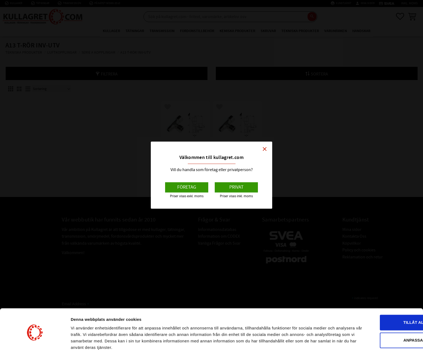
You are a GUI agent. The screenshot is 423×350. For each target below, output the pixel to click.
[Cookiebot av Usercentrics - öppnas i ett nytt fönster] (35, 339)
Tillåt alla (378, 299)
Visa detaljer (83, 339)
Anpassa (378, 317)
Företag (186, 187)
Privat (236, 187)
